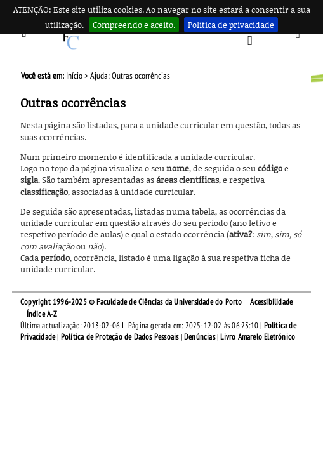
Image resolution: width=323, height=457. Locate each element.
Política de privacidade (231, 24)
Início (74, 75)
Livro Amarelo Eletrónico (257, 337)
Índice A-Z (42, 314)
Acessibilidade (271, 302)
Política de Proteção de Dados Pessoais (120, 337)
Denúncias (199, 337)
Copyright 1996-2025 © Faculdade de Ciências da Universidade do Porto (131, 302)
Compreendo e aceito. (134, 24)
